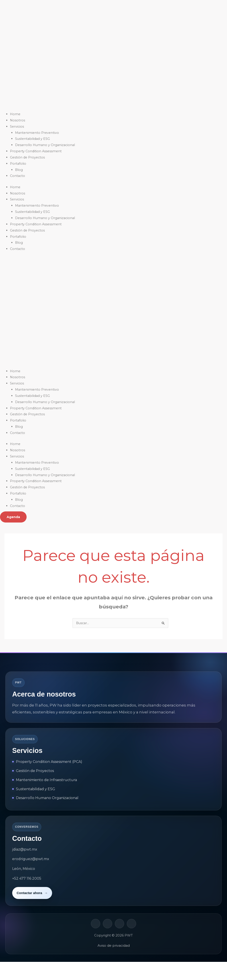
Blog (19, 170)
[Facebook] (107, 923)
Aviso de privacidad (114, 946)
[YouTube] (131, 923)
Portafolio (18, 163)
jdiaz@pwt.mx (24, 849)
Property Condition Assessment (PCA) (49, 762)
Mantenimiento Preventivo (37, 133)
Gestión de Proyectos (28, 157)
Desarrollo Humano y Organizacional (46, 145)
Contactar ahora (32, 893)
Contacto (18, 176)
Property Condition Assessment (36, 151)
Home (15, 114)
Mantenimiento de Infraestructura (46, 780)
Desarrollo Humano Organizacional (47, 798)
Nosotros (17, 120)
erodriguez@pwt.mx (30, 859)
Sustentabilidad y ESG (33, 139)
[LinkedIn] (95, 923)
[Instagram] (119, 923)
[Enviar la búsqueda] (163, 623)
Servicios (17, 126)
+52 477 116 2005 (26, 879)
